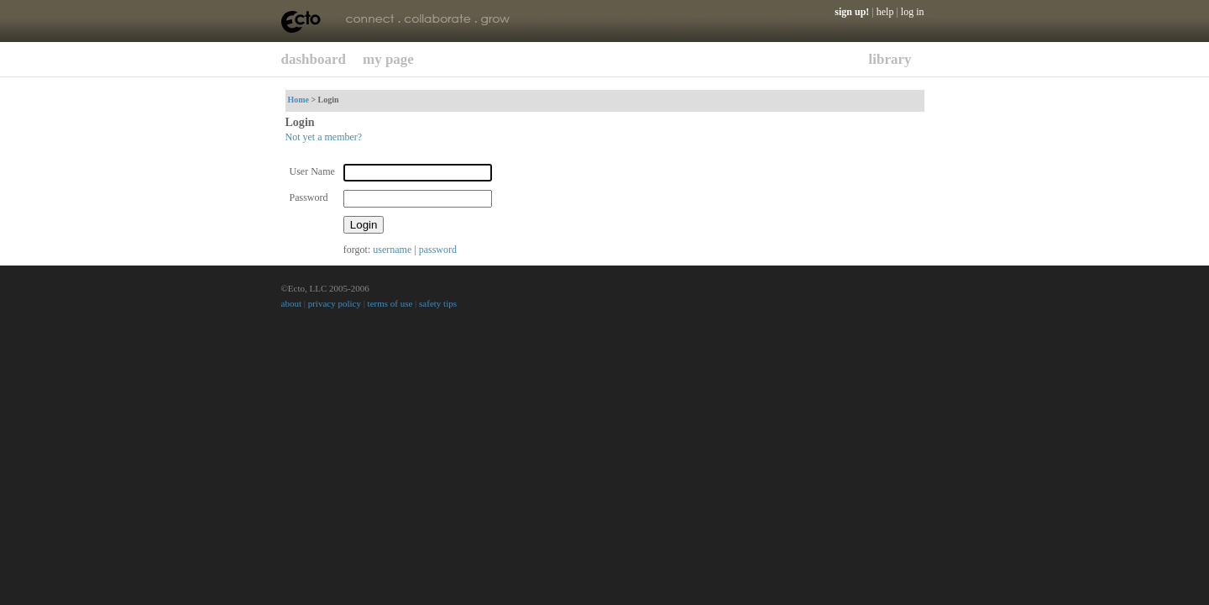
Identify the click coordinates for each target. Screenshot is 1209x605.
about (291, 303)
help (885, 12)
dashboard (313, 59)
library (890, 59)
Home (298, 99)
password (438, 249)
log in (912, 12)
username (392, 249)
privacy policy (334, 303)
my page (388, 59)
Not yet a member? (324, 137)
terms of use (390, 303)
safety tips (438, 303)
